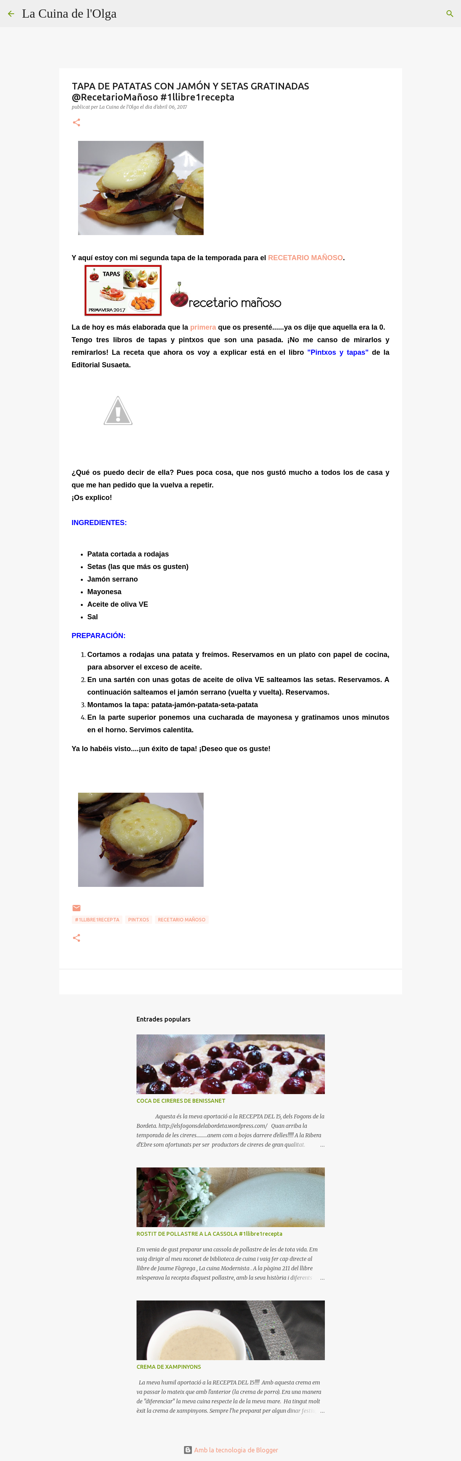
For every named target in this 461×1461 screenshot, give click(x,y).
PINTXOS (138, 919)
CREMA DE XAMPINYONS (169, 1367)
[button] (76, 123)
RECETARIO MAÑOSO (305, 258)
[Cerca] (127, 13)
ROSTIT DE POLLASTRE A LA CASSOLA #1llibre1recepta (209, 1234)
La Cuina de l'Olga (69, 13)
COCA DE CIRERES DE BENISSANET (181, 1101)
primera (203, 327)
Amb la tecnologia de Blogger (230, 1450)
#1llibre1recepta (97, 919)
